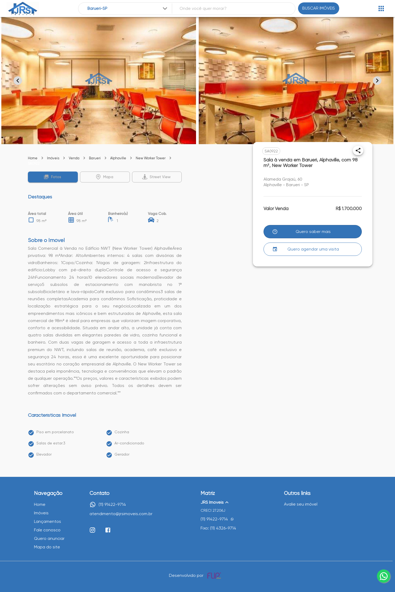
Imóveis (53, 158)
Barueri (95, 158)
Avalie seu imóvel (300, 504)
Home (32, 158)
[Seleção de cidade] (127, 9)
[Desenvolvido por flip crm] (214, 575)
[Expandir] (165, 8)
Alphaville (118, 158)
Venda (74, 158)
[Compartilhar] (358, 150)
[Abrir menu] (381, 8)
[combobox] (128, 9)
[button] (53, 177)
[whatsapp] (383, 576)
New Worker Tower (150, 158)
